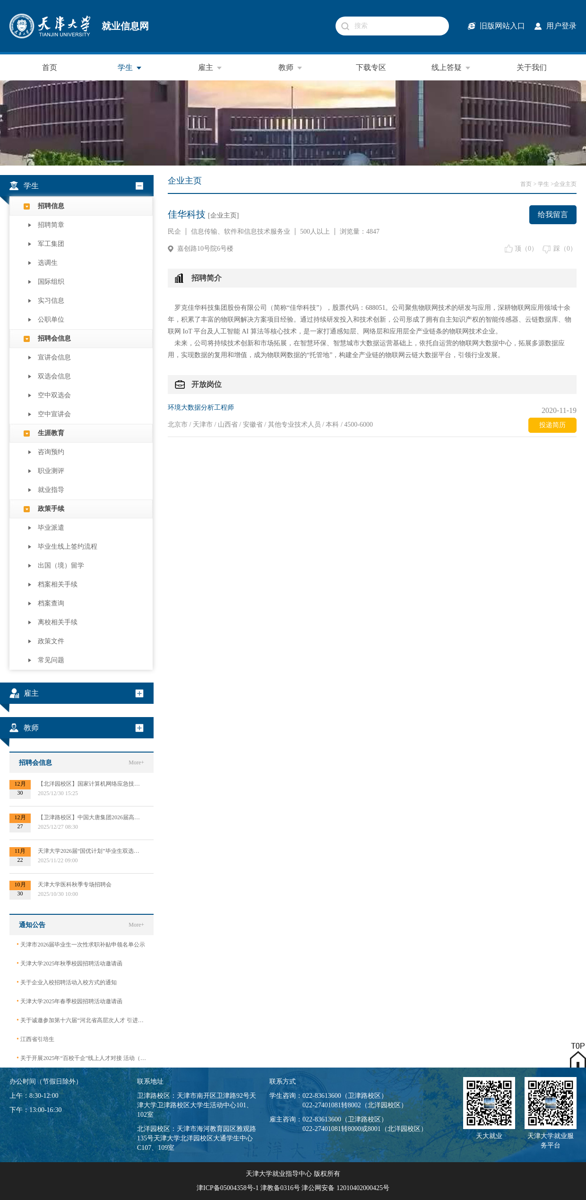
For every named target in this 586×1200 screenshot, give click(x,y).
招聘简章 (51, 224)
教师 (290, 67)
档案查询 (51, 603)
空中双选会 (54, 395)
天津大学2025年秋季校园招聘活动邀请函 (69, 963)
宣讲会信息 (54, 357)
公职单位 (51, 319)
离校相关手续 (58, 622)
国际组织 (51, 281)
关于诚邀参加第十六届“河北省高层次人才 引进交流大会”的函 (81, 1020)
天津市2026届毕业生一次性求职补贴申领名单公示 (81, 944)
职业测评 (51, 470)
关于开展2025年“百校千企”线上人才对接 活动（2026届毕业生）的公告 (81, 1057)
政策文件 (51, 641)
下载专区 (371, 67)
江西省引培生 (35, 1038)
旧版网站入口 (502, 26)
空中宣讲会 (54, 414)
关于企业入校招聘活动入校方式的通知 (67, 982)
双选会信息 (54, 376)
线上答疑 (451, 67)
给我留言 (553, 214)
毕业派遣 (51, 527)
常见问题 (51, 660)
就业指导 (51, 489)
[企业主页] (223, 215)
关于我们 (532, 67)
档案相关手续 (58, 584)
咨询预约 (51, 451)
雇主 (210, 67)
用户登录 (561, 26)
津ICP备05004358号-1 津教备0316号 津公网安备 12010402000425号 (293, 1187)
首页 (49, 67)
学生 (130, 67)
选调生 (48, 262)
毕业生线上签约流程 (67, 546)
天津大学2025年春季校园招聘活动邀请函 (69, 1001)
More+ (136, 762)
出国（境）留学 (61, 565)
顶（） (526, 248)
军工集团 (51, 243)
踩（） (565, 248)
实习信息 (51, 300)
